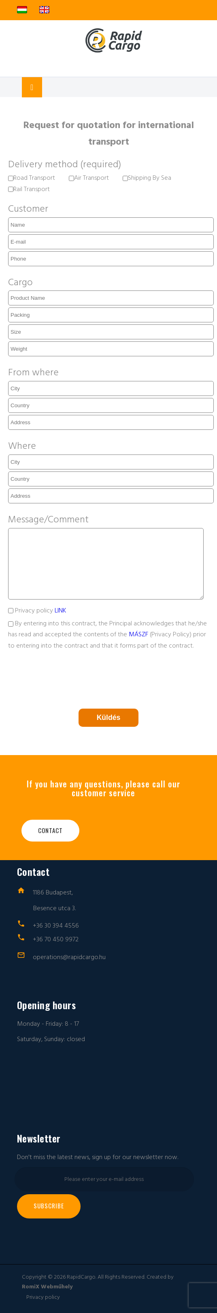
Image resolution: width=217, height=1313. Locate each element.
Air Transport (89, 177)
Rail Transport (29, 189)
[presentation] (69, 678)
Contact (50, 830)
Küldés (109, 717)
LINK (60, 610)
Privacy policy (37, 610)
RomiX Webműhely (47, 1287)
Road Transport (31, 177)
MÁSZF (138, 634)
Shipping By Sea (147, 177)
